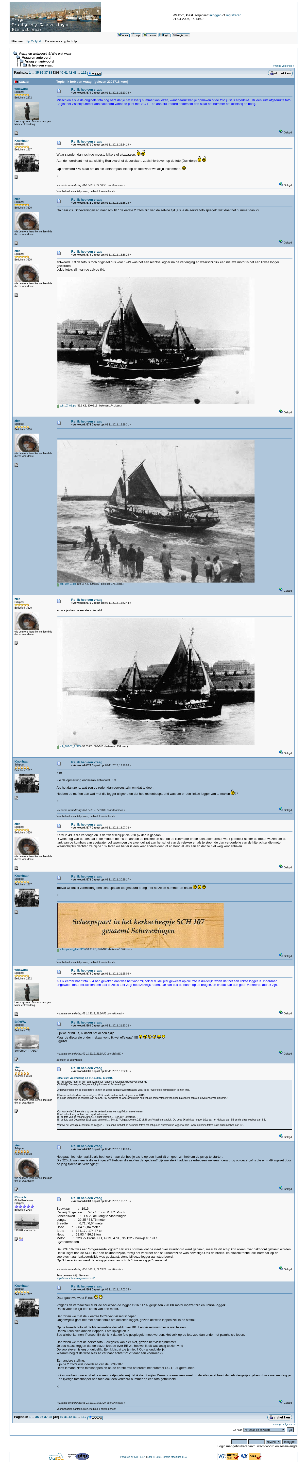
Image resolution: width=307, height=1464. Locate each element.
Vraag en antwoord (36, 57)
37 (46, 72)
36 (41, 72)
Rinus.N (21, 1197)
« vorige (277, 66)
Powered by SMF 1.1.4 (132, 1457)
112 (83, 72)
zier (17, 199)
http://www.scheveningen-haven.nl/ (76, 1278)
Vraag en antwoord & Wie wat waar (45, 53)
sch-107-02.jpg (66, 405)
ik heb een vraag (40, 65)
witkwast (21, 89)
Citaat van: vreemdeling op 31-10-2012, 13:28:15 (85, 1078)
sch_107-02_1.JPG (69, 746)
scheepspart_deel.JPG (71, 949)
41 (66, 72)
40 (61, 72)
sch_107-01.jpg (67, 584)
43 (74, 72)
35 (37, 72)
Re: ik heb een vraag (86, 89)
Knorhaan (22, 141)
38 (50, 72)
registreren (233, 15)
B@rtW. (20, 1022)
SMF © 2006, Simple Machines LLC (167, 1457)
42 (70, 72)
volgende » (288, 66)
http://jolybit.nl (34, 41)
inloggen (215, 15)
